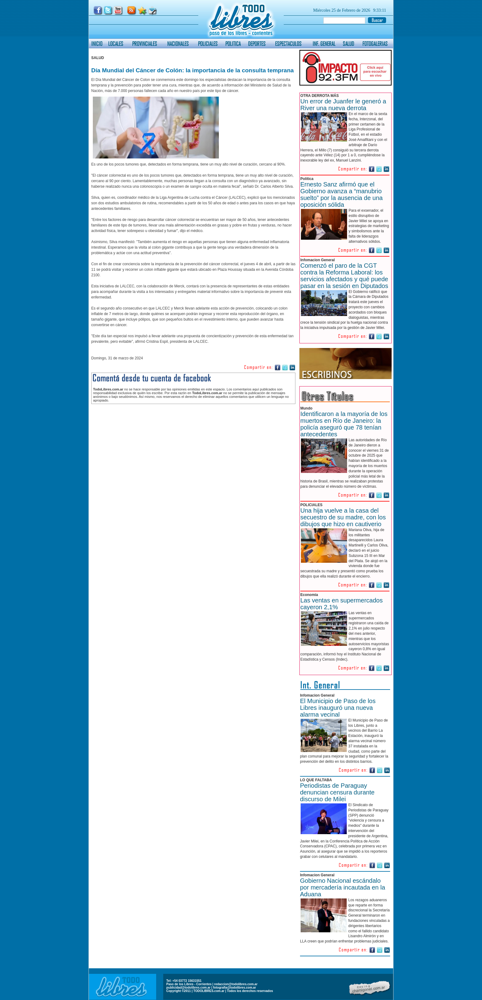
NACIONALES (178, 43)
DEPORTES (257, 43)
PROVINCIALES (144, 43)
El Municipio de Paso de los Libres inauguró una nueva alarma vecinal (338, 708)
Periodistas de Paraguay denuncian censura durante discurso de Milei (337, 792)
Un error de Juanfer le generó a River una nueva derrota (343, 104)
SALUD (348, 43)
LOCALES (115, 43)
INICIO (96, 43)
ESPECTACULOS (288, 43)
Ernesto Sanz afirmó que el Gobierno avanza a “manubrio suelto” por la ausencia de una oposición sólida (341, 194)
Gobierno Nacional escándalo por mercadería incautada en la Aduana (342, 887)
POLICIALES (208, 43)
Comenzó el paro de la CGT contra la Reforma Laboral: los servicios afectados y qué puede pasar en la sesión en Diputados (344, 275)
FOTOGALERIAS (375, 43)
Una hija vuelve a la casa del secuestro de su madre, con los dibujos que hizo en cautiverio (343, 517)
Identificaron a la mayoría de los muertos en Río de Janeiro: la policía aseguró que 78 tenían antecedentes (344, 424)
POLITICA (233, 43)
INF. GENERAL (324, 43)
